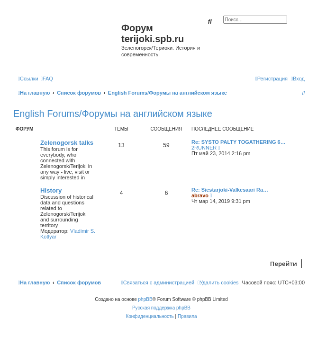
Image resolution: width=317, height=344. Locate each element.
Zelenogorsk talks (66, 142)
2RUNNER (204, 147)
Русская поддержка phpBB (161, 307)
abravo (199, 195)
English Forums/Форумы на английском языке (112, 113)
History (51, 190)
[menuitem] (47, 78)
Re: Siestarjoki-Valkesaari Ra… (229, 190)
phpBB (145, 299)
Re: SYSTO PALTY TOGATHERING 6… (238, 142)
